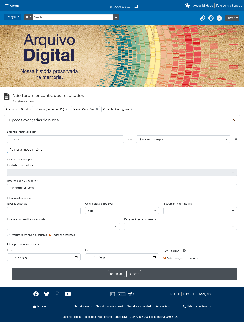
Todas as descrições (63, 235)
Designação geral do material (140, 219)
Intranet (40, 306)
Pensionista (162, 306)
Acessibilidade (203, 5)
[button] (188, 5)
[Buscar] (65, 139)
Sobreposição (175, 258)
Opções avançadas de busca (34, 120)
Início (10, 250)
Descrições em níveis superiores (29, 235)
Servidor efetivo (83, 306)
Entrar (231, 18)
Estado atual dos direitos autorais (26, 219)
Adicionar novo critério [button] (26, 149)
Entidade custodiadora (20, 165)
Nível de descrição (17, 203)
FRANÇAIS (204, 294)
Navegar (11, 17)
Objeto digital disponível (99, 203)
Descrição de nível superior (22, 181)
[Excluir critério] (236, 139)
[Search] (73, 17)
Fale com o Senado (229, 5)
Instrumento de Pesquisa (177, 203)
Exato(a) (193, 258)
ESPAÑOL (189, 294)
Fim (87, 250)
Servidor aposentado (139, 306)
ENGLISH (174, 294)
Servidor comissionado (110, 306)
